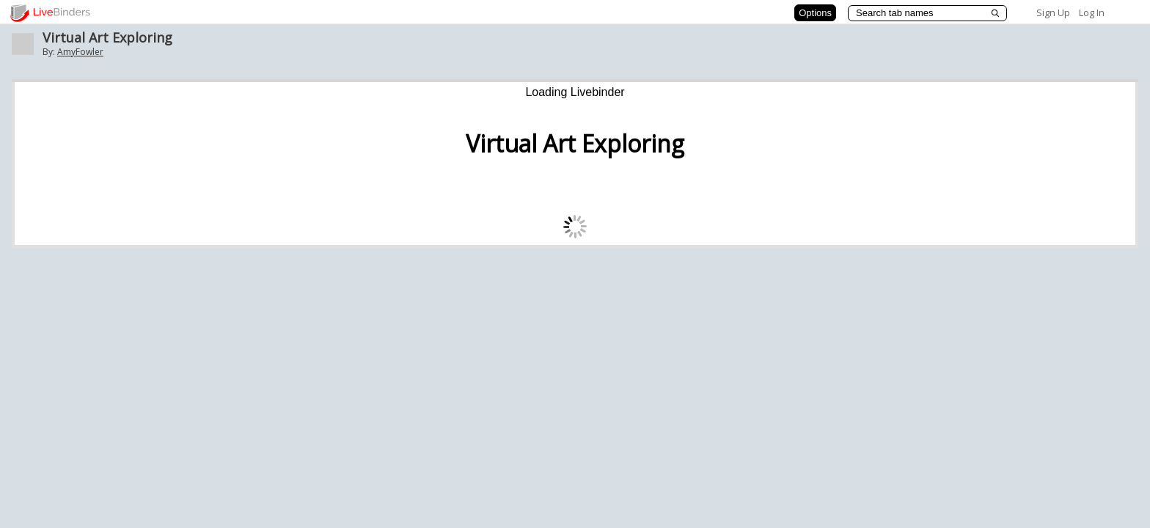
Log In (1092, 12)
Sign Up (1053, 12)
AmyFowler (80, 51)
